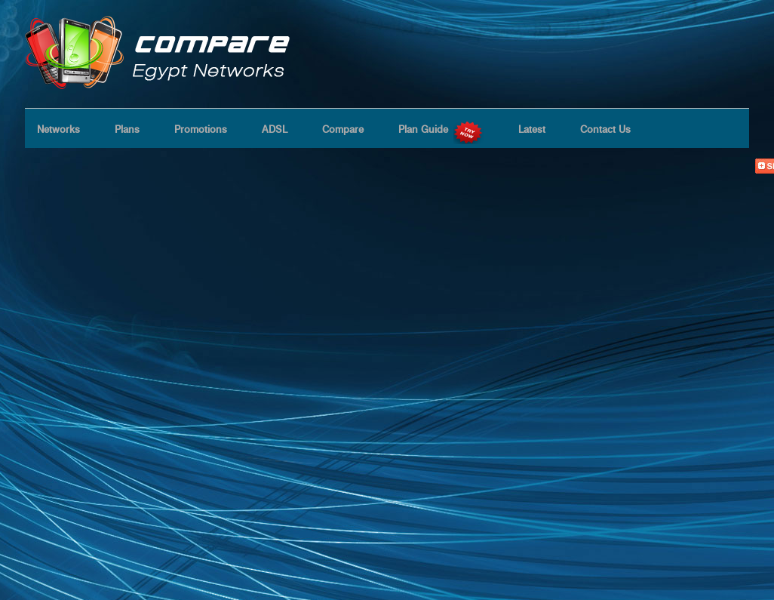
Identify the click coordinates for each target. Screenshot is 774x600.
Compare (343, 129)
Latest (531, 129)
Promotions (200, 129)
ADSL (274, 129)
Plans (127, 129)
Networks (58, 129)
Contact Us (605, 129)
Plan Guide (441, 129)
